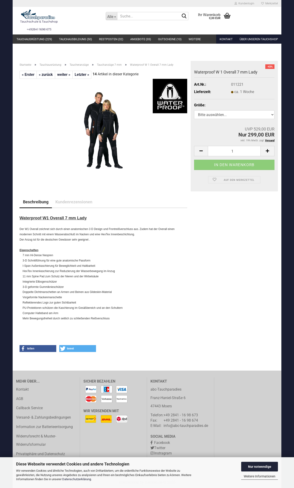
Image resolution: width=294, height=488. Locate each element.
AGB (19, 399)
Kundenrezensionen (73, 201)
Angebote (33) (140, 39)
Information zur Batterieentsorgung (44, 427)
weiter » (63, 74)
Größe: (200, 105)
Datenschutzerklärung (76, 479)
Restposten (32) (111, 39)
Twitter (159, 448)
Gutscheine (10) (170, 39)
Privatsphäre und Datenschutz (40, 454)
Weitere (195, 39)
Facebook (162, 442)
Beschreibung (35, 201)
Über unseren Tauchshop (259, 39)
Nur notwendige (259, 466)
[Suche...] (111, 16)
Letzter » (82, 74)
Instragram (163, 453)
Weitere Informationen (259, 476)
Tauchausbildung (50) (75, 39)
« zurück (46, 74)
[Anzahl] (234, 151)
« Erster (28, 74)
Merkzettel (269, 3)
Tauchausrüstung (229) (34, 39)
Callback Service (29, 408)
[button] (201, 151)
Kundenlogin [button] (244, 3)
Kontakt (226, 39)
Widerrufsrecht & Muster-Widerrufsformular (36, 440)
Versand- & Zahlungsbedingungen (43, 417)
